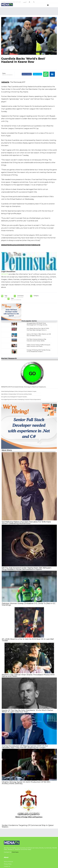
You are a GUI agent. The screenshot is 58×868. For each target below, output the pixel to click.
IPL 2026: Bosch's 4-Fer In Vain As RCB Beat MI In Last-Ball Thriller (28, 642)
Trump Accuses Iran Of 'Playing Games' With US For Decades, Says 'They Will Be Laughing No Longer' (29, 748)
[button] (29, 2)
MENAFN (5, 85)
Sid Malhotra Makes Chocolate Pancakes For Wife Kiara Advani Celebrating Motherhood (26, 525)
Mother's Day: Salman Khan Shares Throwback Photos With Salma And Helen (28, 677)
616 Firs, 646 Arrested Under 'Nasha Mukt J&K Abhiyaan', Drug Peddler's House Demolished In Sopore (27, 571)
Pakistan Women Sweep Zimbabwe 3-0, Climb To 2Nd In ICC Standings (28, 607)
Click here (15, 853)
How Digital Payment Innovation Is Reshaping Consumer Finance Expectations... (21, 402)
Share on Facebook (26, 77)
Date (4, 76)
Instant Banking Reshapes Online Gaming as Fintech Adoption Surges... (19, 394)
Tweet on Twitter (37, 77)
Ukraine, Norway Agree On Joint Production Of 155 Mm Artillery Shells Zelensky (26, 784)
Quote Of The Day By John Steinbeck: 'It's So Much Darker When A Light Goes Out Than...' (27, 713)
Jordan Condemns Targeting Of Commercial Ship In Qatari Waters (28, 827)
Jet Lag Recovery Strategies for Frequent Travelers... (14, 399)
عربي (25, 2)
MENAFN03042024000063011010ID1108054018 (20, 248)
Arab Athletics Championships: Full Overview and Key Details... (16, 397)
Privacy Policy (7, 865)
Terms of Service (8, 863)
